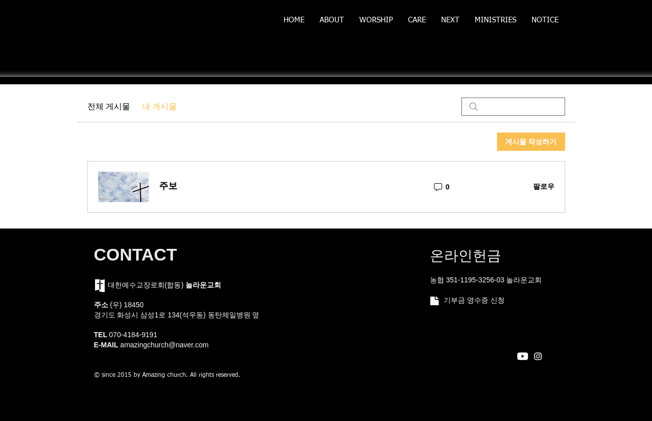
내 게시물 (159, 106)
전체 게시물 (108, 106)
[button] (332, 23)
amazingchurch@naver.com (164, 345)
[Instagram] (538, 356)
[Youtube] (522, 356)
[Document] (435, 301)
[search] (513, 107)
